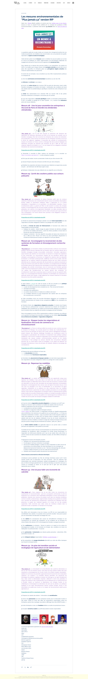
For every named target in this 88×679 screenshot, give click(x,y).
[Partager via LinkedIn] (28, 667)
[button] (59, 3)
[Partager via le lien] (31, 667)
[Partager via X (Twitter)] (25, 667)
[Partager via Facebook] (22, 667)
